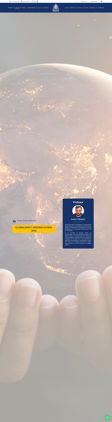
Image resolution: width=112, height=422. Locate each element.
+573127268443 (14, 1)
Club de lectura (94, 1)
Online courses (84, 1)
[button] (107, 417)
